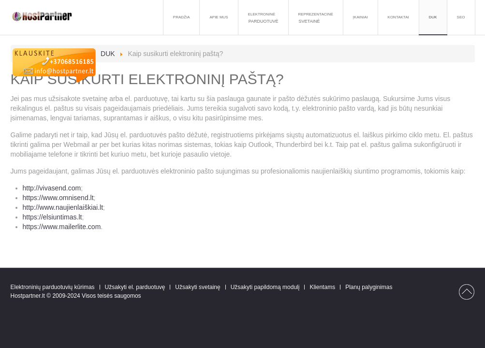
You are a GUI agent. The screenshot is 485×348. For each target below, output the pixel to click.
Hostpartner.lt (28, 295)
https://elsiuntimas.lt (52, 217)
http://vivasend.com (52, 188)
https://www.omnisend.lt (58, 198)
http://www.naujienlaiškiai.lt (63, 207)
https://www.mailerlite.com (62, 227)
